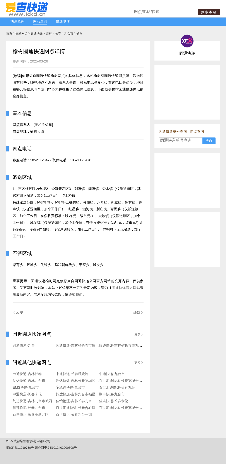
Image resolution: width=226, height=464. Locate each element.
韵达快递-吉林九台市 (29, 381)
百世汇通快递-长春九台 (117, 387)
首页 (9, 33)
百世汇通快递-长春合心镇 (75, 408)
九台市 (68, 33)
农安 (18, 313)
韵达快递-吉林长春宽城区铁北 (79, 381)
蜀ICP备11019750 (18, 447)
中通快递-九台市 (112, 374)
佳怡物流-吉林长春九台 (74, 401)
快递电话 (63, 21)
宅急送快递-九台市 (70, 387)
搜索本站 (209, 12)
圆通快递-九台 (24, 346)
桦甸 (138, 313)
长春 (58, 33)
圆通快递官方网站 (126, 288)
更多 (139, 334)
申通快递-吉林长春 (27, 374)
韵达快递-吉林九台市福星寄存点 (81, 394)
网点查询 (40, 21)
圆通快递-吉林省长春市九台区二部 (125, 346)
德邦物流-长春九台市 (29, 408)
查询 (209, 140)
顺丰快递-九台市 (112, 394)
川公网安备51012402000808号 (56, 447)
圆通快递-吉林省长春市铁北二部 (81, 346)
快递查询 (17, 21)
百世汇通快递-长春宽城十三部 (122, 381)
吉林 (49, 33)
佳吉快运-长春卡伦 (113, 401)
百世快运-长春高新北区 (31, 415)
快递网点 (21, 33)
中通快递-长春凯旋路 (72, 374)
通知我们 (75, 295)
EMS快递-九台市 (26, 387)
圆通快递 (37, 33)
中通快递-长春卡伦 (27, 394)
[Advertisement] (187, 92)
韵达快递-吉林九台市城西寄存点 (38, 401)
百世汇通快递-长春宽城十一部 (122, 408)
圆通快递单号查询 (173, 132)
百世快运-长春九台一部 (74, 415)
